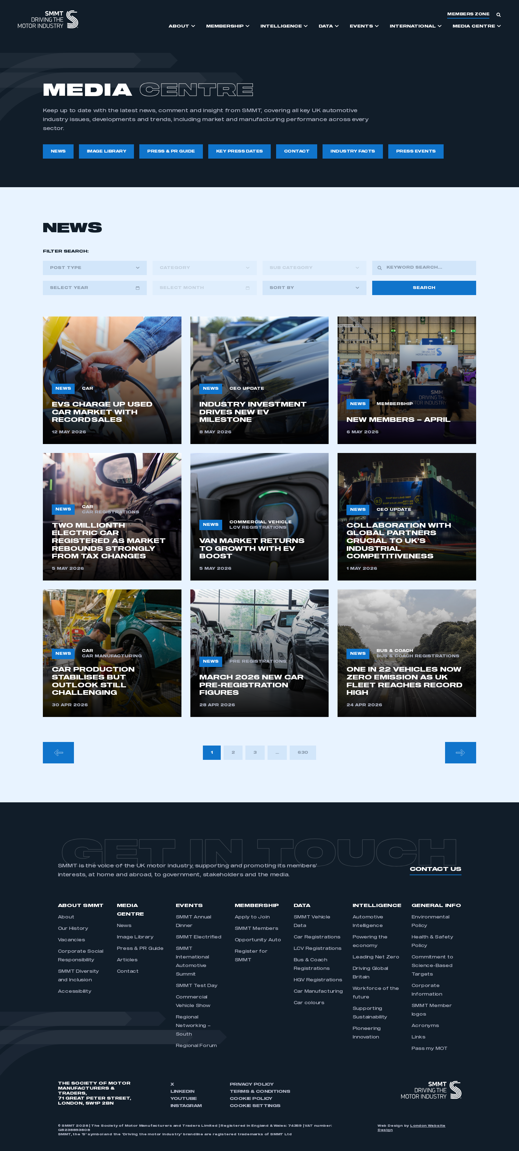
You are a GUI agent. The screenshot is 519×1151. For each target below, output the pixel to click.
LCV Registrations (317, 949)
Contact (128, 972)
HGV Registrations (318, 980)
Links (418, 1037)
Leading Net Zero (376, 957)
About (66, 917)
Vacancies (71, 940)
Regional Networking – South (193, 1026)
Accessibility (74, 992)
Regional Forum (196, 1046)
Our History (73, 929)
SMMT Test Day (197, 986)
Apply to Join (252, 917)
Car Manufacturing (318, 992)
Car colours (309, 1003)
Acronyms (425, 1026)
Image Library (135, 937)
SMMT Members (256, 929)
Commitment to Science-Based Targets (432, 966)
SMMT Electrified (198, 937)
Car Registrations (317, 937)
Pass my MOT (429, 1049)
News (124, 926)
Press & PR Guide (140, 949)
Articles (127, 960)
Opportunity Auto (258, 940)
